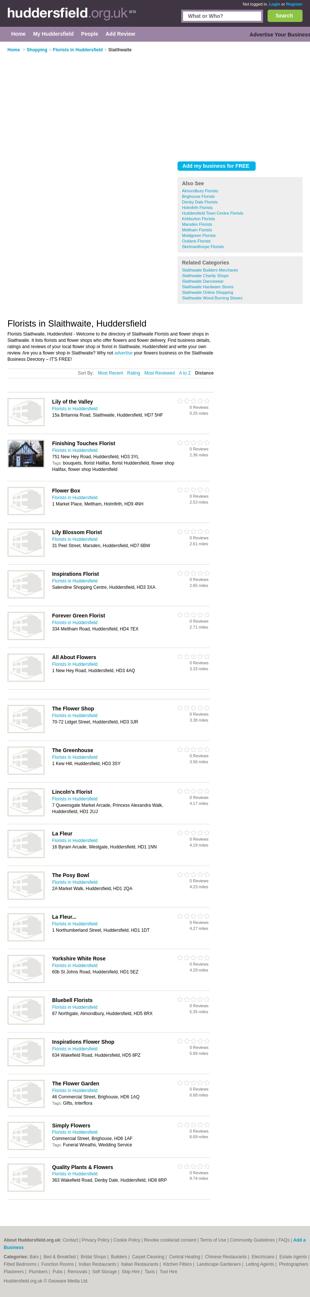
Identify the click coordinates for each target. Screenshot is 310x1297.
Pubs (58, 1271)
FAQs (284, 1240)
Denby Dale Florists (200, 202)
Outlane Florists (196, 241)
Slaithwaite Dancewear (203, 281)
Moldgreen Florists (198, 235)
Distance (204, 373)
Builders (119, 1256)
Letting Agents (260, 1264)
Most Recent (110, 373)
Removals (78, 1271)
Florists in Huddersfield (75, 408)
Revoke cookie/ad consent (170, 1240)
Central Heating (185, 1256)
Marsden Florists (197, 224)
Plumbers (39, 1271)
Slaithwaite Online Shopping (207, 292)
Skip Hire (131, 1271)
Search (284, 16)
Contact (70, 1240)
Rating (133, 373)
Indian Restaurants (98, 1264)
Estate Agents (293, 1256)
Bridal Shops (94, 1256)
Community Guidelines (252, 1240)
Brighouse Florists (198, 196)
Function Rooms (58, 1264)
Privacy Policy (96, 1240)
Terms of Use (213, 1240)
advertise (123, 353)
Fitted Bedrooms (21, 1264)
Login (274, 4)
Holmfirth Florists (197, 207)
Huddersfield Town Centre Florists (212, 213)
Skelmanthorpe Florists (203, 246)
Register (294, 4)
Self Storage (105, 1271)
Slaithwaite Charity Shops (205, 275)
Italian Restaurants (140, 1264)
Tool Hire (168, 1271)
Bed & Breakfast (60, 1256)
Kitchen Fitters (178, 1264)
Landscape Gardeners (219, 1264)
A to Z (185, 373)
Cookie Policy (126, 1240)
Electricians (264, 1256)
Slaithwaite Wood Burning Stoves (212, 298)
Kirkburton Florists (198, 218)
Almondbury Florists (200, 191)
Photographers (294, 1264)
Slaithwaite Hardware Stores (208, 287)
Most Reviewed (159, 373)
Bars (34, 1256)
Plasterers (14, 1271)
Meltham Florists (197, 230)
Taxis (150, 1271)
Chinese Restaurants (226, 1256)
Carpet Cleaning (149, 1256)
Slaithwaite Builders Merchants (210, 270)
